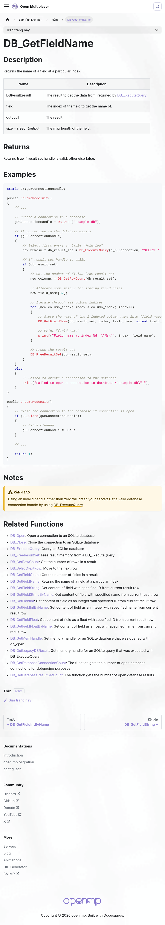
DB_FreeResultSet (24, 555)
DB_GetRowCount (24, 562)
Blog (7, 853)
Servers (9, 846)
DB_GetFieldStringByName (31, 594)
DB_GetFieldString (25, 588)
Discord (11, 794)
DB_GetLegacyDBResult (29, 650)
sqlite (19, 691)
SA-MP (11, 874)
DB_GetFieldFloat (24, 619)
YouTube (12, 814)
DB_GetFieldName (25, 581)
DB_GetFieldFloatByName (31, 626)
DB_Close (18, 542)
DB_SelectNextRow (25, 568)
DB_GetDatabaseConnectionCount (38, 663)
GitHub (11, 801)
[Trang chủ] (7, 19)
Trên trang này (18, 30)
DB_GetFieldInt (22, 601)
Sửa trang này (17, 700)
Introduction (13, 755)
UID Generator (15, 867)
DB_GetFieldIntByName (29, 607)
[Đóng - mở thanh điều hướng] (6, 6)
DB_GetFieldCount (25, 575)
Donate (11, 808)
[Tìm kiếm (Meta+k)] (157, 6)
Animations (12, 860)
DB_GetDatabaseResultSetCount (36, 675)
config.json (12, 769)
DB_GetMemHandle (26, 638)
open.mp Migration (18, 762)
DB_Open (17, 535)
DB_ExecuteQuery (132, 95)
